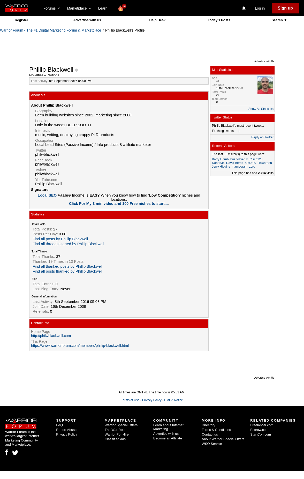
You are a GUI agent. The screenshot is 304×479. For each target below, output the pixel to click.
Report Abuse (66, 430)
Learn (104, 8)
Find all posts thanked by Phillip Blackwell (67, 271)
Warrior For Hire (117, 434)
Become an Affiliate (167, 438)
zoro (252, 166)
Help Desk (157, 20)
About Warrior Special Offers (223, 439)
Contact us (210, 434)
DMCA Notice (173, 400)
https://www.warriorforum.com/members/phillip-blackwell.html (80, 345)
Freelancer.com (261, 425)
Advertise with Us (264, 61)
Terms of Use (130, 400)
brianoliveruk (239, 159)
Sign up (285, 8)
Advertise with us (87, 20)
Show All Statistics (260, 109)
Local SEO (48, 195)
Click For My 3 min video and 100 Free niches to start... (118, 203)
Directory (208, 425)
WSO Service (212, 444)
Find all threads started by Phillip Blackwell (68, 244)
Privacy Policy (152, 400)
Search (278, 20)
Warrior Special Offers (121, 425)
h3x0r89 (250, 163)
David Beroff (234, 163)
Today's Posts (219, 20)
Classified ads (115, 439)
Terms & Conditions (216, 430)
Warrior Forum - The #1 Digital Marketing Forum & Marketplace (50, 30)
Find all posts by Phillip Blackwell (60, 239)
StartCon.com (260, 434)
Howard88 (265, 163)
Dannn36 (218, 163)
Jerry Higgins (221, 166)
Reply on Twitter (262, 137)
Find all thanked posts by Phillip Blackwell (67, 266)
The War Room (116, 430)
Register (21, 20)
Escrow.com (259, 430)
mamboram (239, 166)
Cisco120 (255, 159)
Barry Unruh (220, 159)
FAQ (59, 425)
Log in (260, 8)
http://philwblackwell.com (51, 336)
